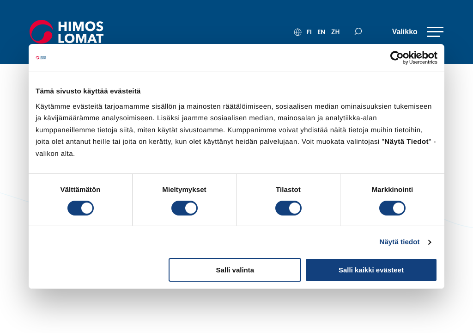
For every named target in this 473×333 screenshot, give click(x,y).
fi (305, 32)
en (317, 32)
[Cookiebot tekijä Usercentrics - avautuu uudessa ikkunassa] (397, 58)
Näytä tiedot (400, 242)
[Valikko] (415, 32)
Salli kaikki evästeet (371, 270)
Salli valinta (235, 270)
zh (331, 32)
